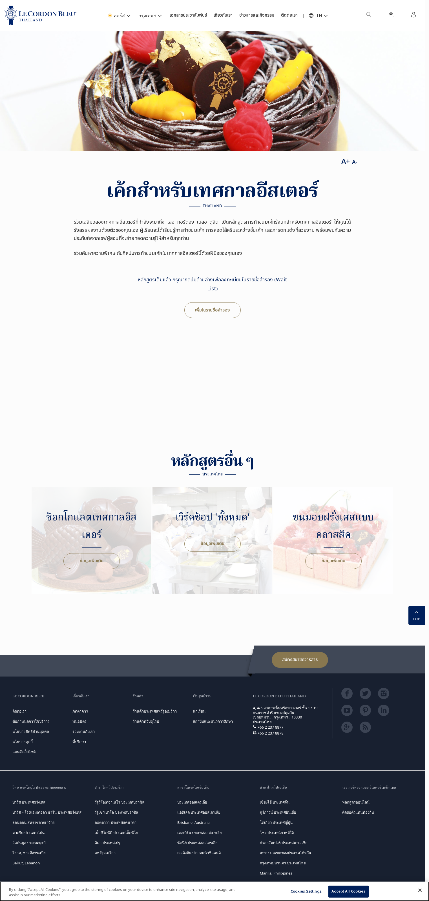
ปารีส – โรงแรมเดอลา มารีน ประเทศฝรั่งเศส (46, 812)
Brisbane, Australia (193, 822)
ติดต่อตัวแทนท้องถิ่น (358, 812)
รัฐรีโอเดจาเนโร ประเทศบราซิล (119, 802)
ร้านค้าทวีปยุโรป (146, 721)
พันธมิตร (79, 721)
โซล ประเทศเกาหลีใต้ (277, 832)
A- (354, 161)
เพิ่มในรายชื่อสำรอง (212, 310)
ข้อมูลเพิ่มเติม (91, 560)
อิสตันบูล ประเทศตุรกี (29, 842)
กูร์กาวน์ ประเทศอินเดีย (278, 812)
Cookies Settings (306, 891)
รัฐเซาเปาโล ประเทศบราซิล (116, 812)
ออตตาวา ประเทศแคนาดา (115, 822)
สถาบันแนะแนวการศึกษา (213, 721)
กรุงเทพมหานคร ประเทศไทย (283, 863)
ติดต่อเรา (19, 711)
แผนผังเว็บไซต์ (24, 751)
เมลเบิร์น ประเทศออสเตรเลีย (199, 832)
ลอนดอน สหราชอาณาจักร (33, 822)
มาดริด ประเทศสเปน (28, 832)
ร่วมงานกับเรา (83, 731)
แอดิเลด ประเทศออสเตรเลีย (198, 812)
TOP (417, 614)
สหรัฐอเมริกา (105, 852)
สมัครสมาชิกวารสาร (300, 659)
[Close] (420, 890)
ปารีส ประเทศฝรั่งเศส (28, 802)
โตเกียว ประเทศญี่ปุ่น (276, 822)
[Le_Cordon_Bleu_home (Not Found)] (40, 15)
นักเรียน (199, 711)
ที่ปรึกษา (79, 741)
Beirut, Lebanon (26, 863)
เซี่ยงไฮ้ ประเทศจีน (274, 802)
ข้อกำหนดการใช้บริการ (31, 721)
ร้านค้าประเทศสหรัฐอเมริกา (155, 711)
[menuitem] (368, 15)
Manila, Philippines (276, 873)
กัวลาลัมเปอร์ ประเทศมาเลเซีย (284, 842)
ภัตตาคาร (80, 711)
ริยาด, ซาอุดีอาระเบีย (29, 852)
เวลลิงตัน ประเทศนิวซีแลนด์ (199, 852)
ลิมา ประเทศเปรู (107, 842)
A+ (345, 161)
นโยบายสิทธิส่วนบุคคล (30, 731)
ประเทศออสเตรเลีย (192, 802)
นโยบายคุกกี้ (22, 741)
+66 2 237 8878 (271, 733)
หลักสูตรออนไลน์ (356, 802)
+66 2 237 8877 (271, 727)
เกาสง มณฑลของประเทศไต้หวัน (285, 852)
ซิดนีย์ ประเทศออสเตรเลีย (197, 842)
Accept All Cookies (348, 891)
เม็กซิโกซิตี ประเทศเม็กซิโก (116, 832)
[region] (214, 891)
